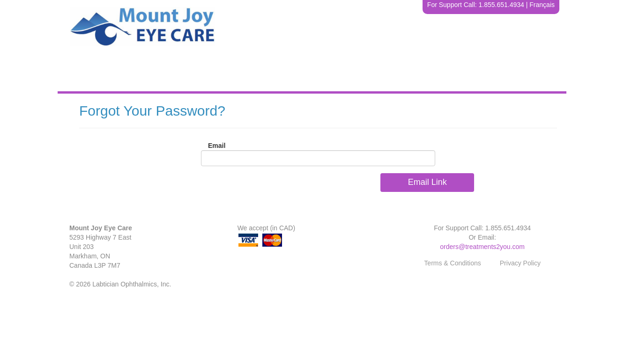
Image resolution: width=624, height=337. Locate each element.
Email (216, 145)
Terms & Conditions (452, 263)
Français (542, 4)
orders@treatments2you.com (482, 246)
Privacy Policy (520, 263)
